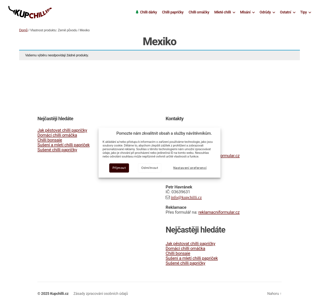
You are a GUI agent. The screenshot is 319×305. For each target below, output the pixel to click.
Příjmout (119, 168)
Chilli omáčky (199, 12)
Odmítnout (149, 168)
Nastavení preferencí (190, 168)
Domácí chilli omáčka (57, 135)
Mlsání (245, 12)
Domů (23, 30)
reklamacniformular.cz (219, 212)
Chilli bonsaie (49, 140)
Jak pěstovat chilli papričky (62, 130)
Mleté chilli (222, 12)
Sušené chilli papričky (57, 149)
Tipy (303, 12)
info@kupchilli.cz (186, 197)
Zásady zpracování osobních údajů (100, 293)
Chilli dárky (148, 12)
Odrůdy (265, 12)
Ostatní (285, 12)
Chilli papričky (173, 12)
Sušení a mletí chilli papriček (63, 144)
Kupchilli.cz (59, 293)
